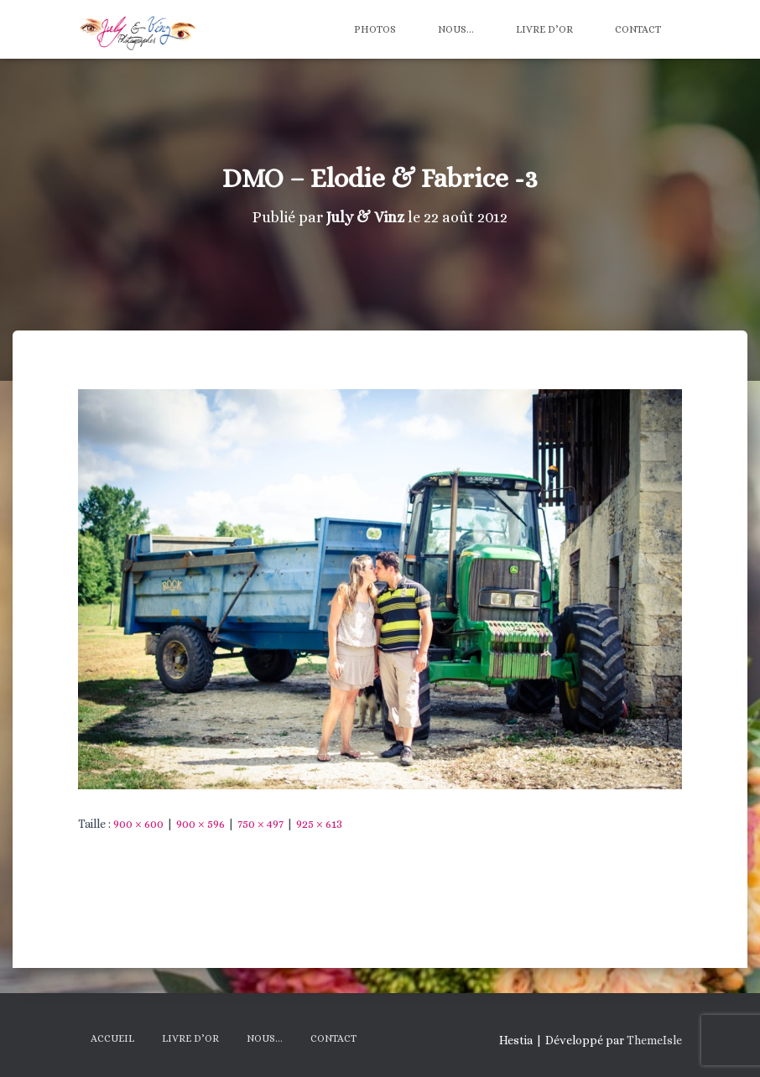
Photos (375, 29)
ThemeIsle (654, 1040)
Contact (638, 29)
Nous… (456, 29)
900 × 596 (200, 823)
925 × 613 (319, 823)
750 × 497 (260, 823)
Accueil (112, 1038)
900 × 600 (138, 823)
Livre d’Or (544, 29)
